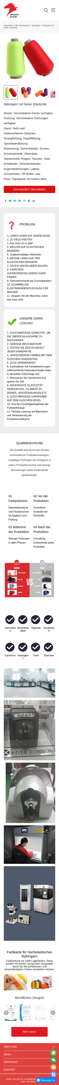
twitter (14, 200)
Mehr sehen (29, 1030)
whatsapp (19, 200)
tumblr (29, 200)
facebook (5, 200)
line (10, 200)
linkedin (33, 200)
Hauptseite (8, 25)
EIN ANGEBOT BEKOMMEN (29, 189)
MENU (7, 1052)
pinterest (24, 200)
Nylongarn (36, 25)
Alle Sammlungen (22, 25)
